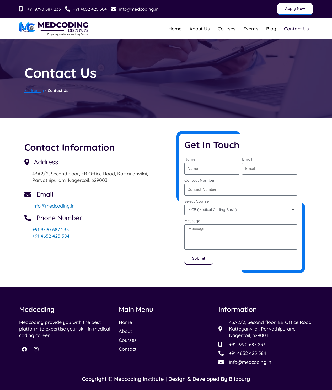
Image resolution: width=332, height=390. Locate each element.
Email (247, 159)
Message (192, 220)
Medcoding (34, 90)
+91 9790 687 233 (50, 229)
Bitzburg (239, 379)
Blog (271, 29)
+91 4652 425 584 (50, 236)
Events (250, 29)
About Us (199, 29)
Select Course (196, 201)
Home (174, 29)
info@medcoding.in (53, 206)
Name (189, 159)
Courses (226, 29)
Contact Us (296, 29)
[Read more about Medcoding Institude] (54, 29)
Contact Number (199, 180)
